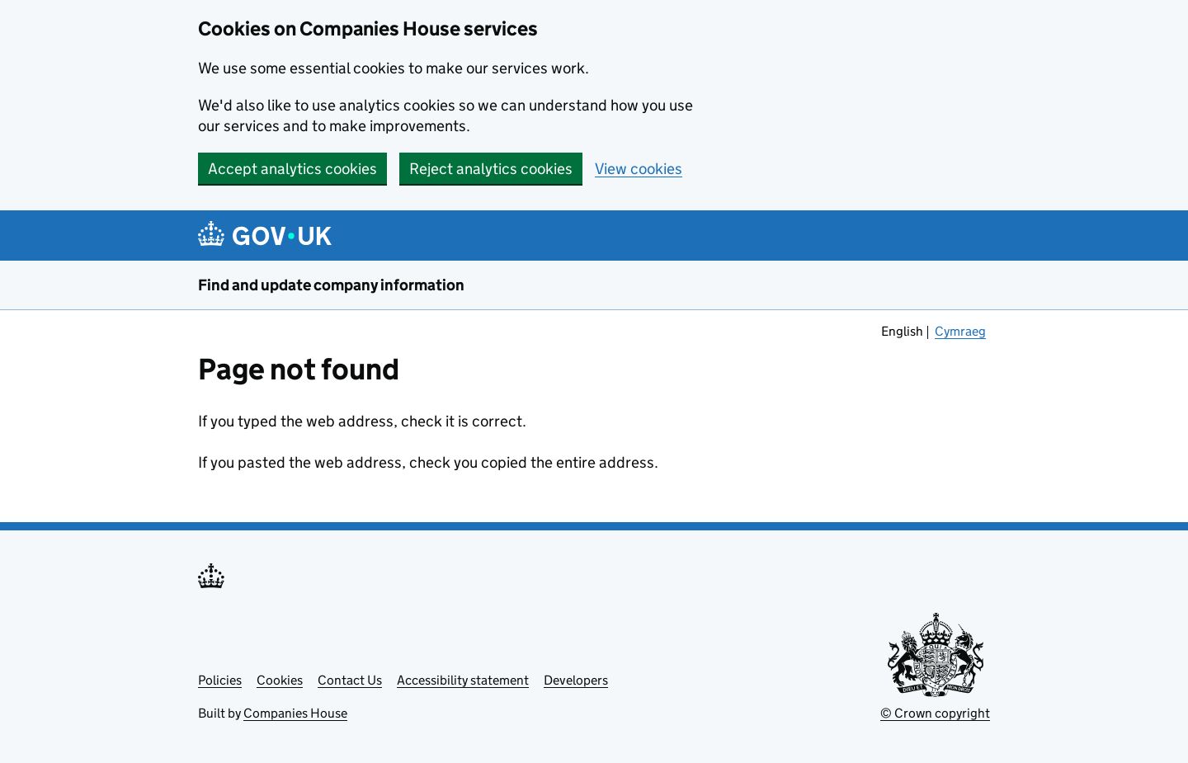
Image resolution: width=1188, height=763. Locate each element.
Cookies (280, 680)
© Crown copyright (935, 713)
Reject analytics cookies (491, 168)
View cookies (638, 169)
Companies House (295, 713)
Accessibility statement (463, 680)
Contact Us (350, 680)
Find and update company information (331, 285)
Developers (576, 680)
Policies (220, 680)
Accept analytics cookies (292, 168)
